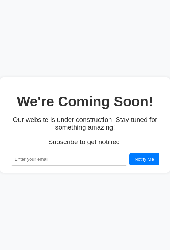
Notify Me (144, 159)
